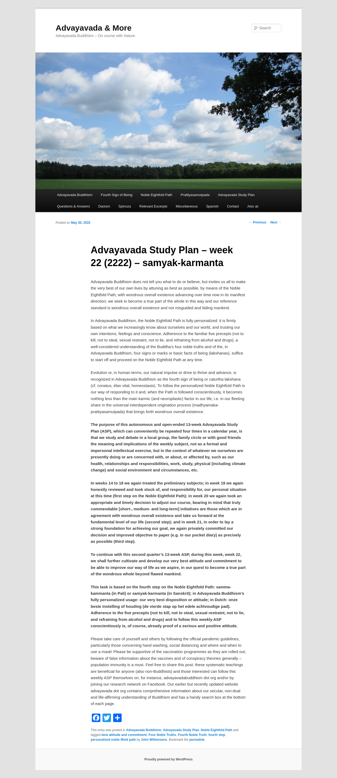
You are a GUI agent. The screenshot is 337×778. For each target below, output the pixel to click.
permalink (197, 740)
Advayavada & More (93, 27)
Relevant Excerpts (153, 206)
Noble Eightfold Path (156, 195)
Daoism (104, 206)
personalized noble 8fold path (113, 740)
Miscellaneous (187, 206)
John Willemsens (154, 740)
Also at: (253, 206)
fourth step (216, 735)
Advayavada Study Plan (236, 195)
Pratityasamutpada (195, 195)
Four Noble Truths (162, 735)
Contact (233, 206)
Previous (257, 222)
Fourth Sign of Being (117, 195)
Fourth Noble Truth (192, 735)
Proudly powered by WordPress (168, 759)
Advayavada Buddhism (74, 195)
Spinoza (124, 206)
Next (275, 222)
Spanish (212, 206)
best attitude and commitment (124, 735)
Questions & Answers (73, 206)
